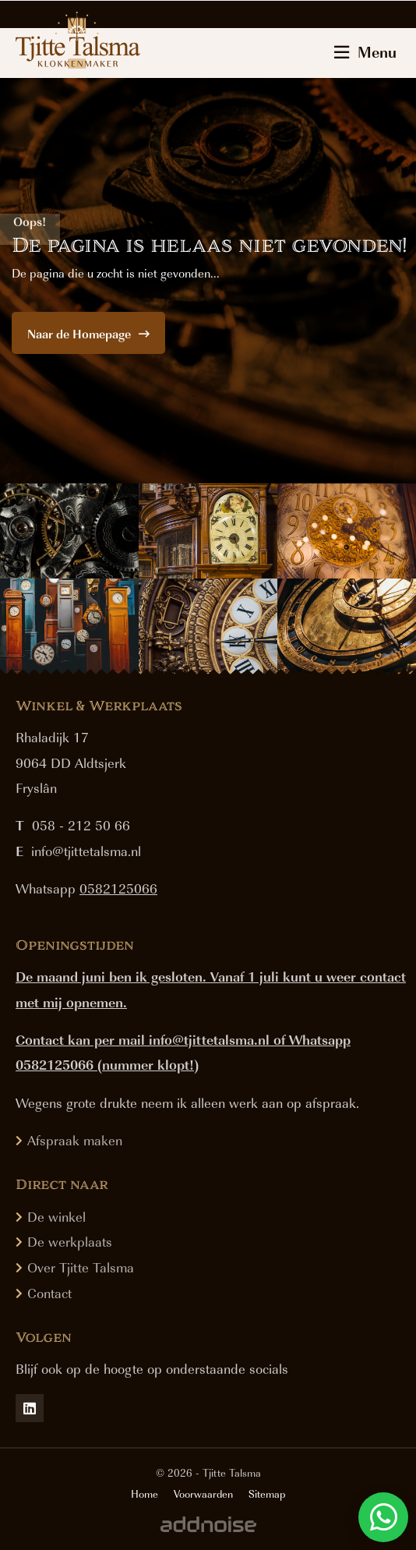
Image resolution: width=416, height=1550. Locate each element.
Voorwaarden (203, 1493)
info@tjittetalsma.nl (86, 850)
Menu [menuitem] (365, 51)
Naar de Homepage (88, 333)
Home (144, 1493)
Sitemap (267, 1493)
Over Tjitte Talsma (80, 1267)
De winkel (56, 1216)
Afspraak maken (74, 1140)
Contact (49, 1292)
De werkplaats (69, 1241)
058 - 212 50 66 (81, 825)
